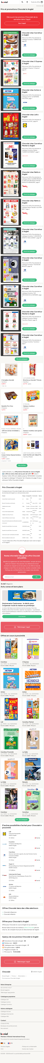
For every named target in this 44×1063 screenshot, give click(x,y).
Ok (36, 577)
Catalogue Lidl (4, 999)
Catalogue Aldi (5, 1016)
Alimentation (21, 976)
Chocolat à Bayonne (9, 912)
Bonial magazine (5, 990)
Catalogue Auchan (6, 1011)
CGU (2, 1049)
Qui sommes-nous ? (6, 987)
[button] (22, 44)
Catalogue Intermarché (7, 1014)
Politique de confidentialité (29, 1046)
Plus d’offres (22, 465)
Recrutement (4, 1028)
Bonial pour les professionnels (9, 1026)
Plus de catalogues (22, 359)
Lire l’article (22, 616)
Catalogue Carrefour (6, 1004)
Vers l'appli (22, 23)
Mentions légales (5, 1046)
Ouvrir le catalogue (29, 55)
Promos (14, 976)
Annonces (39, 6)
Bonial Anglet (5, 976)
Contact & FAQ (5, 1023)
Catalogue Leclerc (6, 1002)
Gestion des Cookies (27, 1049)
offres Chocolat (29, 927)
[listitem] (11, 375)
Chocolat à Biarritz (8, 914)
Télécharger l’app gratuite (8, 992)
